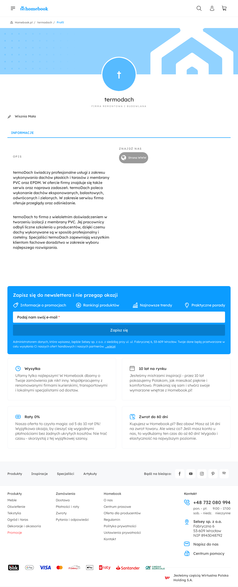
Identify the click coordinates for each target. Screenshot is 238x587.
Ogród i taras (17, 520)
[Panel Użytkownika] (212, 8)
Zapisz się (119, 330)
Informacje (22, 133)
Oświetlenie (16, 507)
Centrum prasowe (117, 507)
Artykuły (90, 474)
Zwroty (61, 513)
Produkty (14, 474)
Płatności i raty (67, 507)
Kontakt (110, 539)
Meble (12, 500)
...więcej (110, 346)
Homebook (112, 494)
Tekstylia (14, 513)
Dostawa (63, 500)
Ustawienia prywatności (122, 532)
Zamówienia (65, 494)
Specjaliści (65, 474)
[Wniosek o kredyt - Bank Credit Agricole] (155, 567)
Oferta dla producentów (122, 513)
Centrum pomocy (204, 553)
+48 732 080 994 (207, 502)
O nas (108, 500)
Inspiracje (39, 474)
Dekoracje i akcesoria (24, 526)
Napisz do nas (201, 544)
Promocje (14, 532)
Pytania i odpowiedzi (72, 520)
